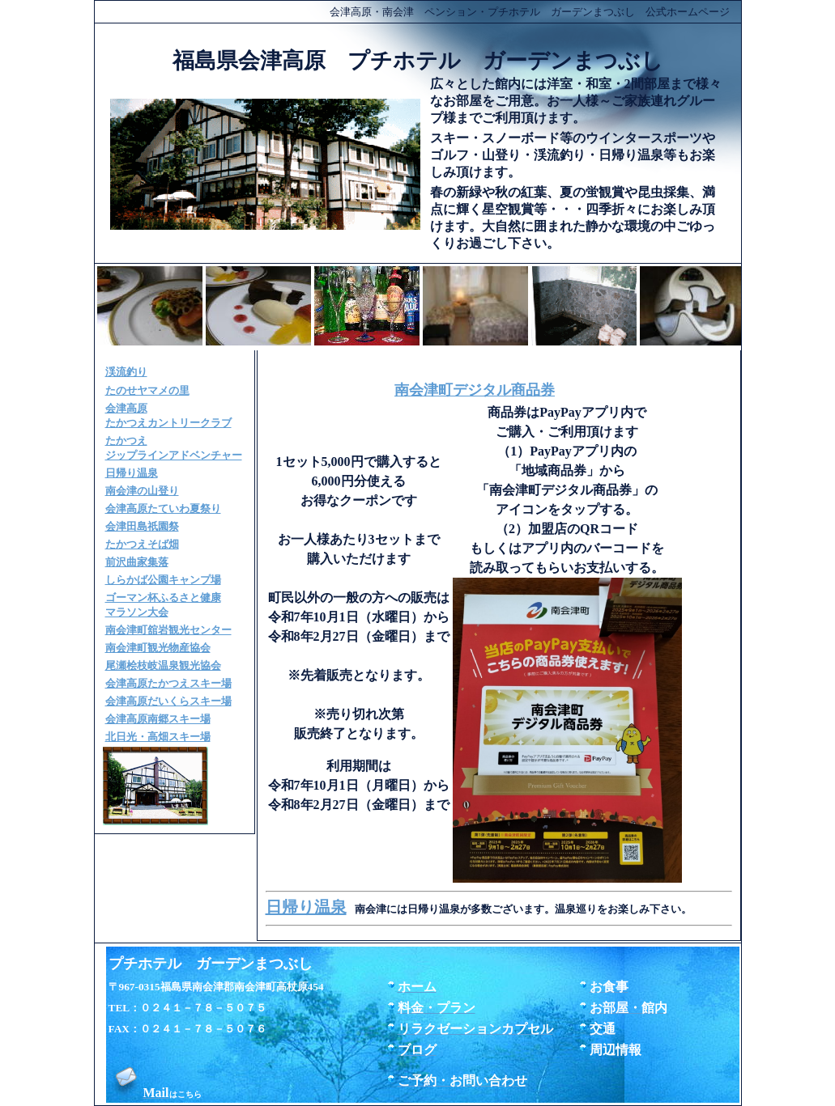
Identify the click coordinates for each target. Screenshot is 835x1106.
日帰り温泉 (306, 907)
